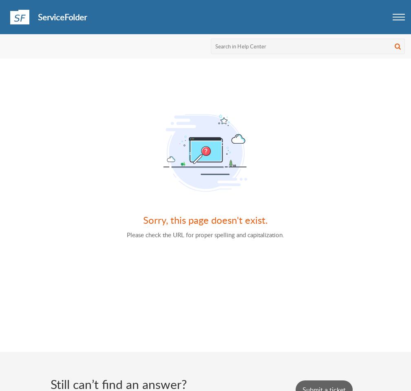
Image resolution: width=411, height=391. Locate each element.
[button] (399, 17)
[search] (308, 46)
